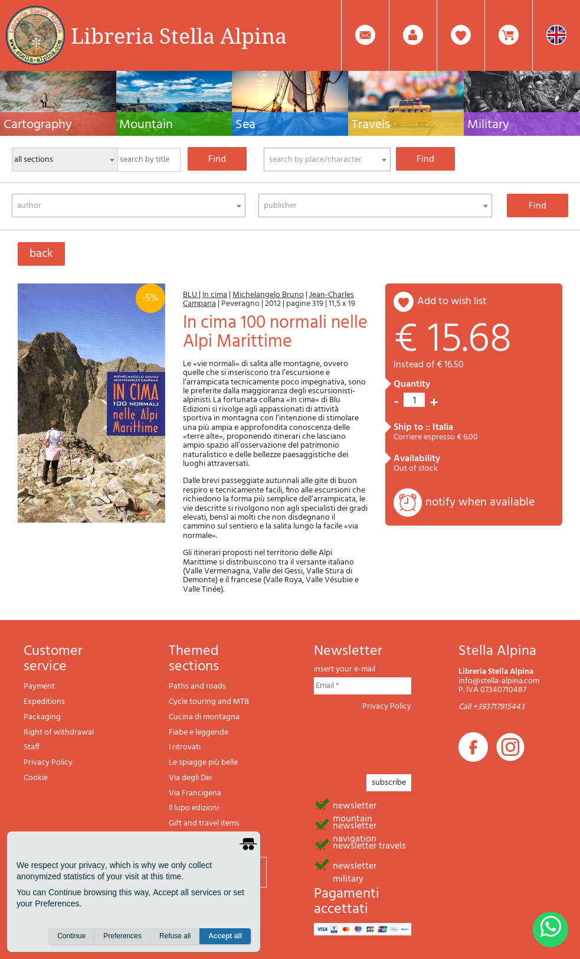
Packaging (42, 717)
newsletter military (354, 865)
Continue (71, 936)
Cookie (36, 778)
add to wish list (452, 301)
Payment (39, 686)
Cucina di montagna (204, 717)
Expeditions (44, 702)
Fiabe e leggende (198, 732)
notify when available (480, 502)
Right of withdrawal (59, 732)
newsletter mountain (354, 804)
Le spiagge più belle (203, 762)
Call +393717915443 (491, 707)
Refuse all (175, 936)
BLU (191, 295)
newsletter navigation (354, 824)
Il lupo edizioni (194, 808)
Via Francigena (195, 793)
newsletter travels (369, 845)
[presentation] (403, 739)
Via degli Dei (190, 778)
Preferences (122, 936)
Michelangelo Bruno (268, 295)
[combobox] (327, 159)
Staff (32, 747)
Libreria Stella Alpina (179, 35)
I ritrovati (185, 747)
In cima (214, 295)
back (41, 253)
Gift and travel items (204, 823)
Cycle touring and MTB (209, 702)
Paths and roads (197, 686)
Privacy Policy (48, 762)
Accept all (225, 936)
